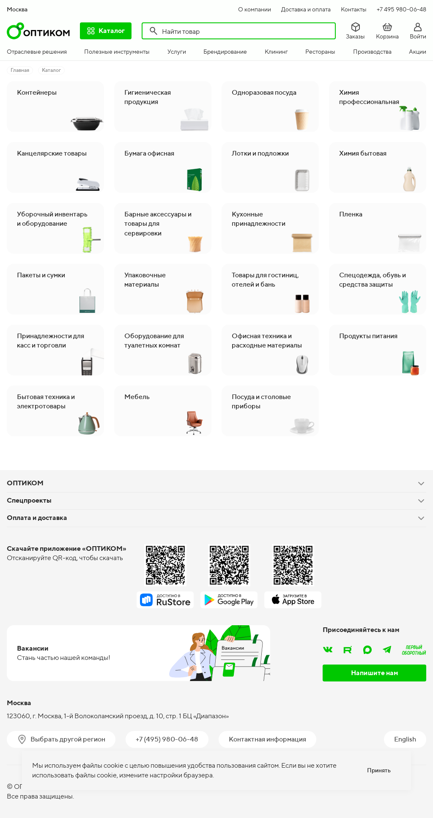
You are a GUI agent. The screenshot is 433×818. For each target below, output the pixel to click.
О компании (254, 9)
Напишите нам (374, 673)
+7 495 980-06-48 (401, 9)
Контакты (354, 9)
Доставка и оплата (306, 9)
